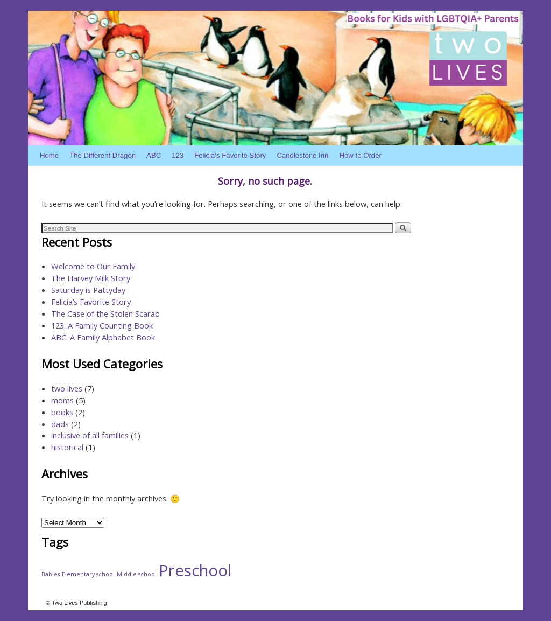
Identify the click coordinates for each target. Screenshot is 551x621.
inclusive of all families (90, 435)
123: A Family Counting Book (102, 325)
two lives (66, 388)
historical (67, 447)
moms (62, 400)
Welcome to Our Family (93, 266)
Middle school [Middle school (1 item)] (137, 574)
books (62, 412)
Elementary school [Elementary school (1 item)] (88, 574)
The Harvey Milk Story (90, 278)
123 (177, 155)
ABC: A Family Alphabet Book (103, 337)
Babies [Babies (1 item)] (50, 574)
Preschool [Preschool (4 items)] (195, 570)
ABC (153, 155)
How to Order (360, 155)
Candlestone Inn (302, 155)
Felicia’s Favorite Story (230, 155)
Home (49, 155)
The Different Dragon (102, 155)
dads (60, 423)
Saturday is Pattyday (88, 289)
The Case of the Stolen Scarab (105, 313)
